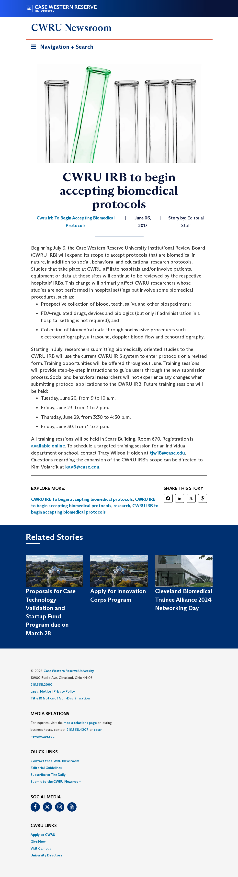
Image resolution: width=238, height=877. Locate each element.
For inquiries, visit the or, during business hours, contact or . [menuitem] (71, 730)
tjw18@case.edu (167, 453)
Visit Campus (41, 848)
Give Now (38, 841)
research (121, 505)
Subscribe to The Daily (48, 774)
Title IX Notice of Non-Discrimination (60, 698)
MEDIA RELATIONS (50, 713)
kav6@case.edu (82, 467)
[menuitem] (119, 760)
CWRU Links (44, 825)
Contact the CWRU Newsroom (55, 761)
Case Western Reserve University (69, 671)
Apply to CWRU (43, 834)
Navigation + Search (60, 48)
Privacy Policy (64, 691)
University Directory (46, 855)
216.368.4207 (78, 729)
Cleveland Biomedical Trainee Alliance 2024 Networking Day (183, 600)
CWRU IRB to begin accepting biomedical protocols (82, 499)
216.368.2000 (41, 684)
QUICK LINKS (44, 752)
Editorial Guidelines (46, 768)
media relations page (80, 723)
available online (48, 446)
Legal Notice (41, 691)
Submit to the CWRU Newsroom (56, 781)
